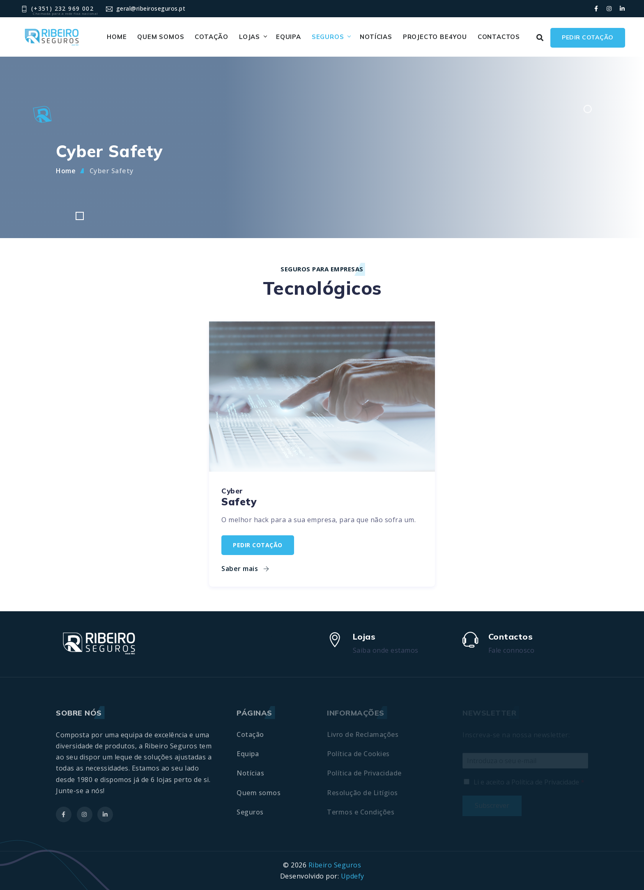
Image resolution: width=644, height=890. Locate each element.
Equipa (288, 37)
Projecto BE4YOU (435, 37)
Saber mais (245, 568)
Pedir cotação (588, 37)
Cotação (211, 37)
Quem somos (160, 37)
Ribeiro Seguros (334, 864)
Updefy (352, 876)
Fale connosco (511, 650)
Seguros (328, 37)
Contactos (499, 37)
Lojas (249, 37)
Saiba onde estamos (386, 650)
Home (116, 37)
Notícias (376, 37)
